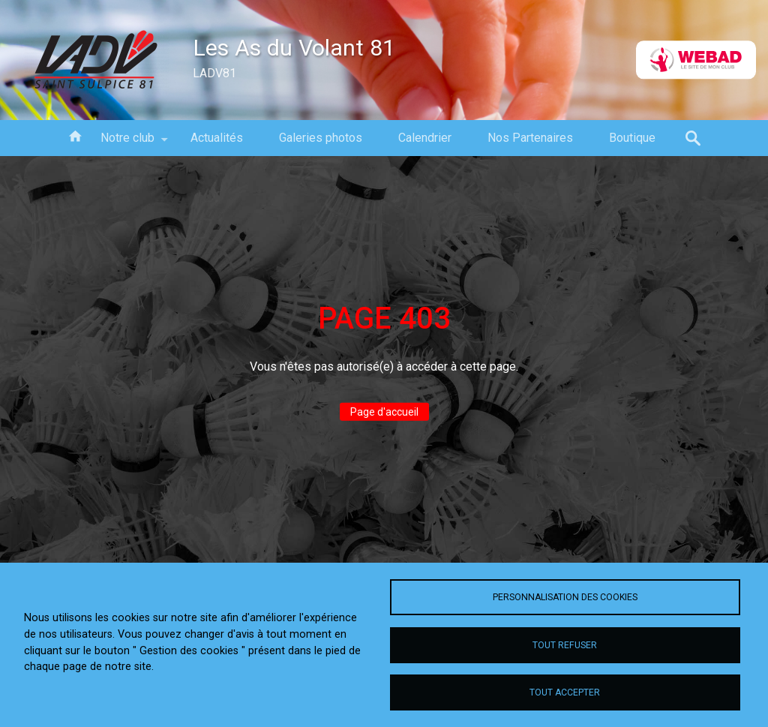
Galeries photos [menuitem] (320, 138)
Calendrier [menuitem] (425, 138)
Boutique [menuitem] (632, 138)
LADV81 (214, 73)
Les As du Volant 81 (294, 48)
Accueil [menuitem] (75, 135)
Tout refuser (564, 645)
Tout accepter (565, 692)
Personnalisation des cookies (565, 597)
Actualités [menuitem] (216, 138)
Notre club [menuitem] (127, 143)
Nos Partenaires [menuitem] (530, 138)
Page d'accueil (384, 412)
